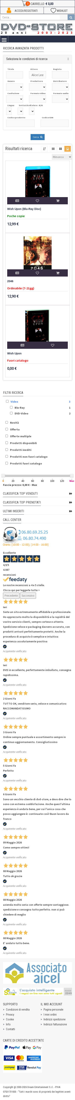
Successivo (28, 595)
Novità (14, 422)
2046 (10, 281)
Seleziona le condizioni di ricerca (26, 59)
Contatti (10, 1029)
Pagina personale (53, 1009)
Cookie (10, 1019)
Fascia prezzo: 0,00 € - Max (20, 485)
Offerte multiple (20, 436)
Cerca (37, 136)
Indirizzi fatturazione (55, 1024)
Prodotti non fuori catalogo (29, 456)
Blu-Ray (20, 407)
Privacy (10, 1014)
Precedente (11, 595)
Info (8, 1024)
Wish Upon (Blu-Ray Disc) (24, 209)
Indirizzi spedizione (55, 1019)
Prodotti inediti (20, 450)
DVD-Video (21, 413)
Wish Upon (14, 353)
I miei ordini (50, 1014)
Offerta (15, 429)
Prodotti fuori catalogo (26, 463)
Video (14, 401)
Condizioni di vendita (18, 1009)
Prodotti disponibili (23, 443)
